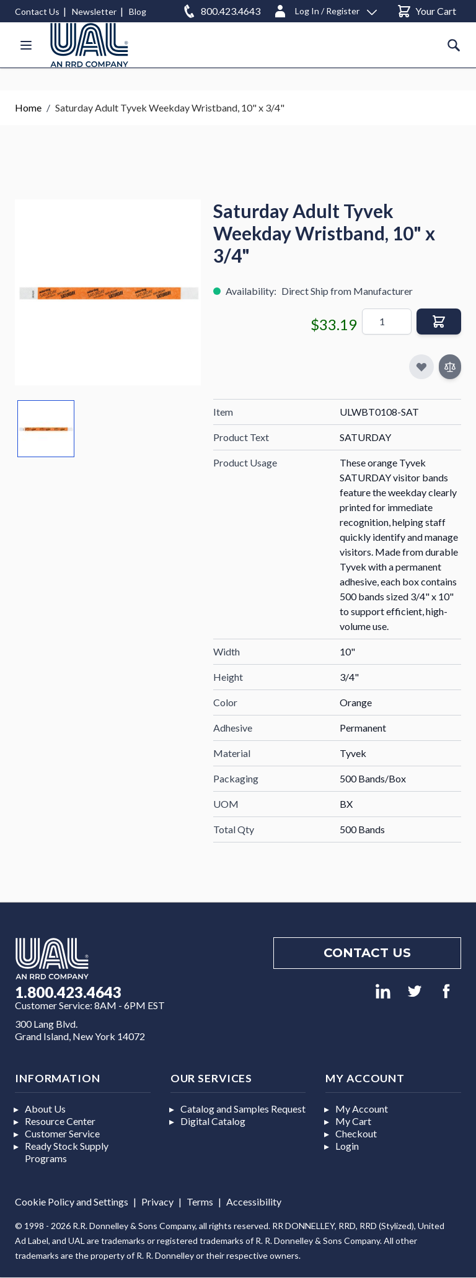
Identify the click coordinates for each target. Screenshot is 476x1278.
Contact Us (37, 11)
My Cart (353, 1121)
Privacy (157, 1201)
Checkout (356, 1133)
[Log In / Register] (325, 9)
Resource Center (60, 1121)
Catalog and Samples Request (243, 1108)
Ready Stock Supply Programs (66, 1152)
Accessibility (253, 1201)
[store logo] (89, 45)
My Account (361, 1108)
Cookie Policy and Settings (71, 1201)
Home (28, 107)
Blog (137, 11)
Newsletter (94, 11)
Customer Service (62, 1133)
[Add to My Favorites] (421, 366)
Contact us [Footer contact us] (367, 952)
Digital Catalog (212, 1121)
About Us (45, 1108)
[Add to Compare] (450, 366)
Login (347, 1146)
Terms (200, 1201)
